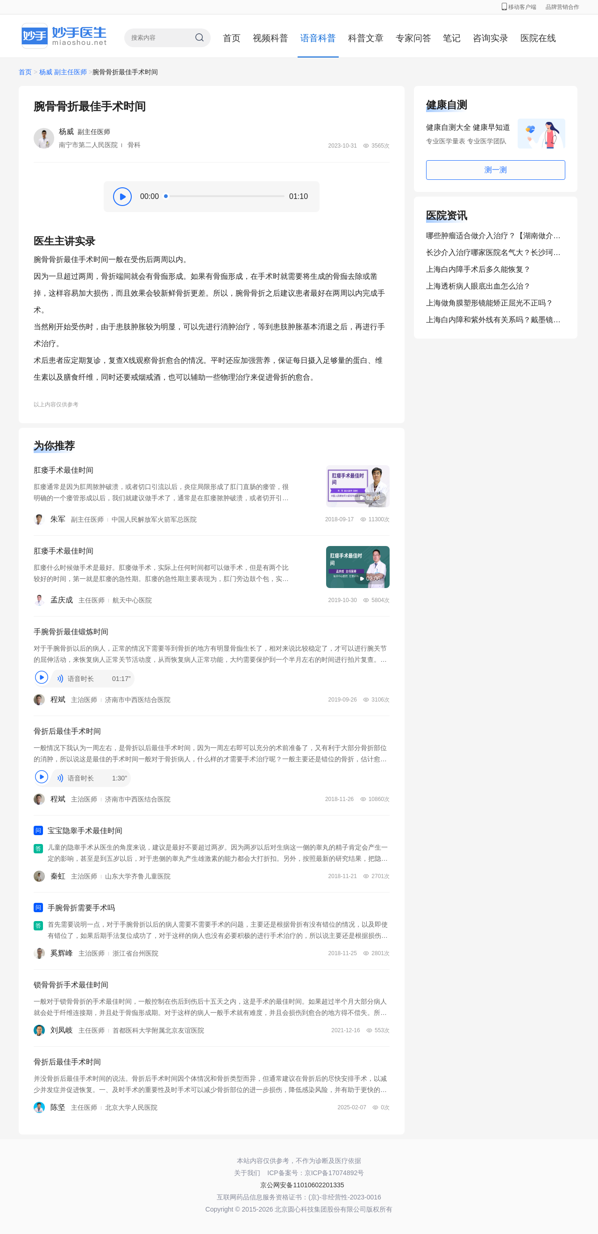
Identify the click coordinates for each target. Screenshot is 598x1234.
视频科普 (270, 38)
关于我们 (247, 1173)
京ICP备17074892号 (334, 1173)
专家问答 (413, 38)
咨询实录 (490, 38)
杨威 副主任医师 (63, 72)
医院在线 (538, 38)
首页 (232, 38)
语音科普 (318, 38)
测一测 (495, 170)
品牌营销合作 (562, 7)
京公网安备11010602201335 (302, 1185)
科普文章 (366, 38)
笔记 (452, 38)
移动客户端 (519, 7)
